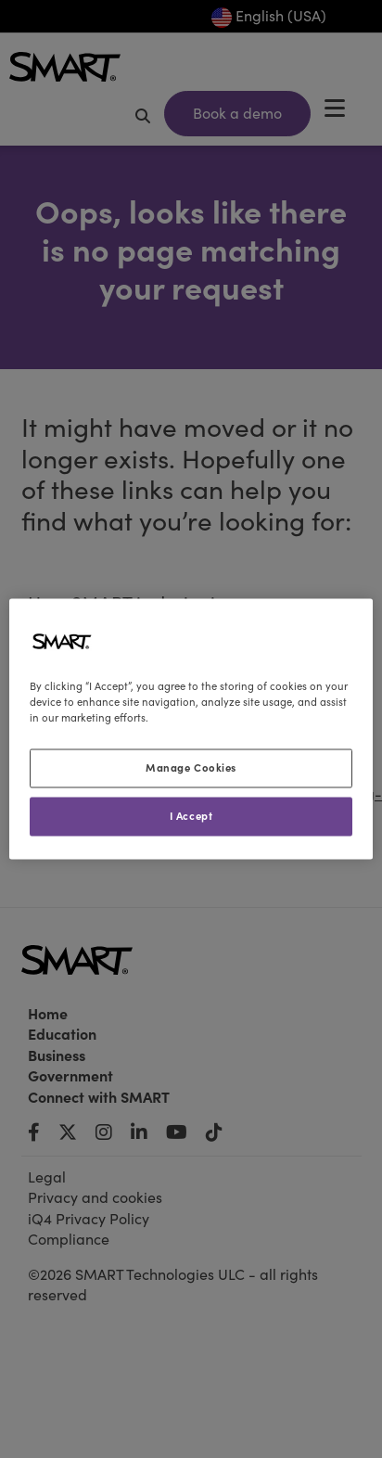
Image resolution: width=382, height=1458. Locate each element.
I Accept (191, 816)
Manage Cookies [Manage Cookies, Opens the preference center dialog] (191, 768)
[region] (190, 728)
